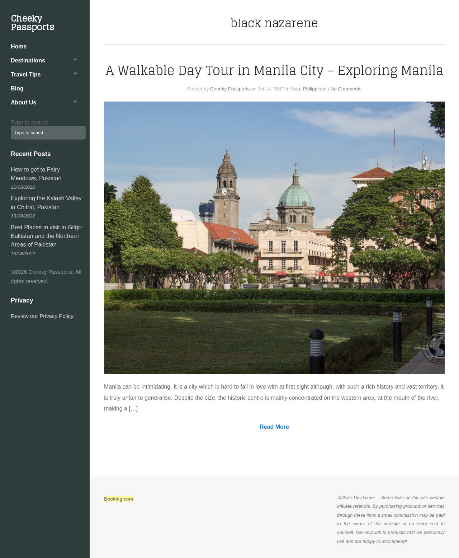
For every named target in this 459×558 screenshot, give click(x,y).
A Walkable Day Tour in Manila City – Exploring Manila (274, 70)
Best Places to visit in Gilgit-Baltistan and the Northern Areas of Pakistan (47, 236)
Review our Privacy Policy (42, 316)
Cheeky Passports (32, 23)
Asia (295, 89)
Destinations (28, 60)
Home (19, 46)
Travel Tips (26, 74)
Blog (17, 88)
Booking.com (118, 499)
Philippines (315, 89)
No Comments (345, 89)
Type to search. (30, 122)
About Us (23, 102)
